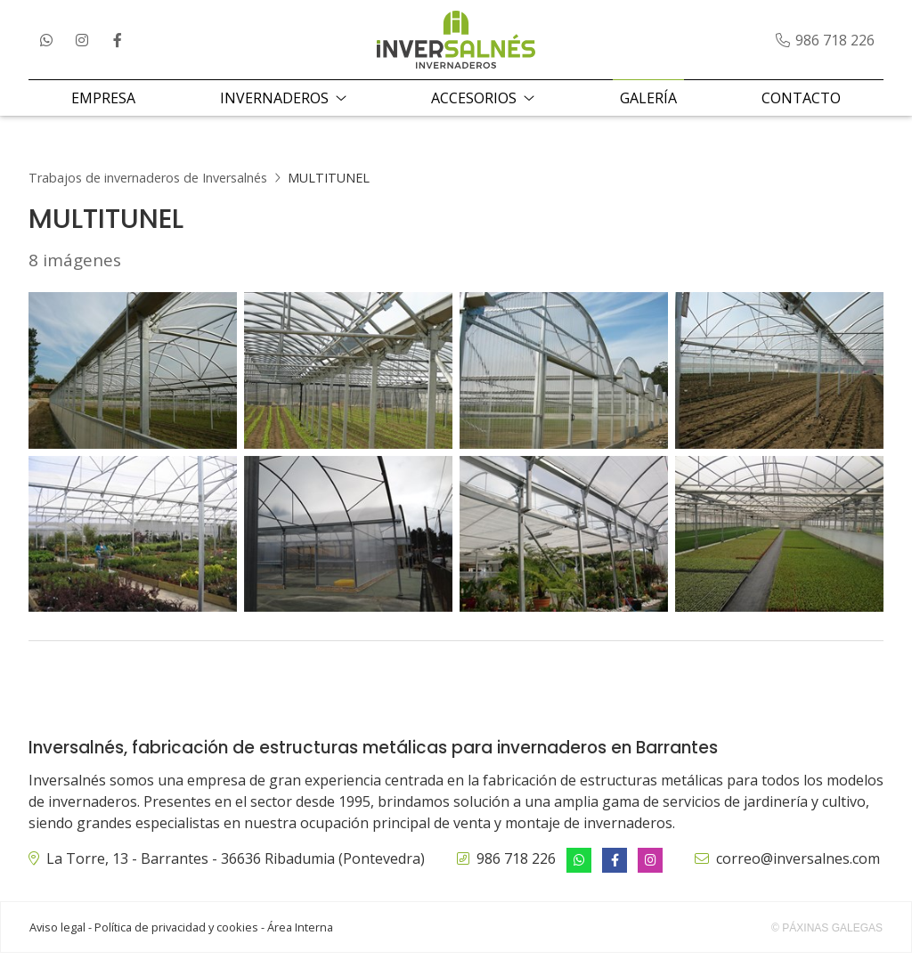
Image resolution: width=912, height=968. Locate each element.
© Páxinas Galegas (827, 943)
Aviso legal (57, 942)
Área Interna (300, 942)
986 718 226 (516, 873)
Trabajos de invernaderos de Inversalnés (147, 192)
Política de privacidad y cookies (176, 942)
